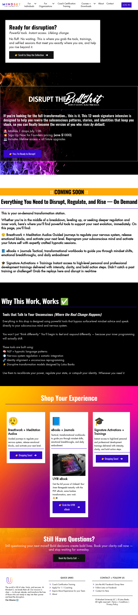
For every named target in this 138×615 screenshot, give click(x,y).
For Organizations (46, 4)
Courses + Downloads (88, 4)
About (101, 4)
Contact (110, 4)
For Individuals (30, 4)
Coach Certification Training (66, 5)
